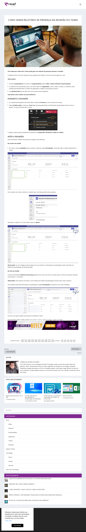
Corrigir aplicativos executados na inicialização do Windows (33, 394)
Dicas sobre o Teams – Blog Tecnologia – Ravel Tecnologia (46, 317)
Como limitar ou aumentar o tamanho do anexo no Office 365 (52, 394)
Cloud (10, 454)
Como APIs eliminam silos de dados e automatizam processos (30, 475)
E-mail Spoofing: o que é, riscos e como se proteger (27, 486)
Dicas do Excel (67, 393)
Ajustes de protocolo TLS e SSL (14, 393)
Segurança (11, 433)
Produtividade (12, 429)
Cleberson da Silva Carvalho (29, 359)
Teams (10, 438)
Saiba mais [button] (8, 520)
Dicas (7, 417)
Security (10, 462)
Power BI (10, 425)
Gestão (10, 458)
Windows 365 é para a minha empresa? (22, 481)
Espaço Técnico (10, 446)
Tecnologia (9, 450)
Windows (11, 442)
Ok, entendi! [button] (17, 525)
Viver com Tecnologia (12, 466)
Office (10, 421)
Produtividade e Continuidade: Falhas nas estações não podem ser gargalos (35, 492)
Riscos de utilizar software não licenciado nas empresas (29, 497)
